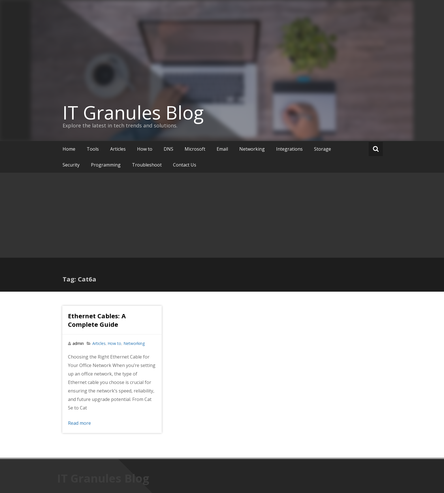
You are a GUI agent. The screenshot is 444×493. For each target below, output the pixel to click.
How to (144, 149)
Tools (93, 149)
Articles (118, 149)
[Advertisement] (222, 215)
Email (222, 149)
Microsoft (195, 149)
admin (78, 343)
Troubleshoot (147, 165)
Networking (252, 149)
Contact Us (184, 165)
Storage (322, 149)
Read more (79, 423)
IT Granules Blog (133, 112)
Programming (106, 165)
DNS (168, 149)
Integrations (289, 149)
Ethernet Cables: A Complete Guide (97, 319)
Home (69, 149)
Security (71, 165)
